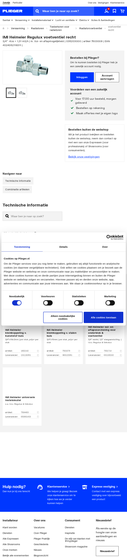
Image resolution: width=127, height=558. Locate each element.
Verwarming (18, 28)
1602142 (30, 351)
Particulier (17, 2)
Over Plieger (40, 533)
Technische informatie (18, 180)
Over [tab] (105, 246)
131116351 (30, 355)
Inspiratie (70, 533)
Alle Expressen (11, 538)
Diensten (7, 533)
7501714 (113, 351)
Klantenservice (117, 2)
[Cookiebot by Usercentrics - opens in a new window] (108, 237)
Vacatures (39, 527)
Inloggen (82, 77)
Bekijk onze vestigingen (84, 156)
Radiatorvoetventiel (90, 28)
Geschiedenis (41, 544)
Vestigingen (103, 2)
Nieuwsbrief (107, 551)
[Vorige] (55, 92)
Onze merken (10, 549)
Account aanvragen (107, 77)
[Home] (4, 28)
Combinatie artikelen (17, 189)
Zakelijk (6, 2)
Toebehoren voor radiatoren (59, 28)
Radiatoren (37, 28)
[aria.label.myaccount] (106, 11)
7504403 (30, 412)
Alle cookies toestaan (103, 317)
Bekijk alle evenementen (16, 555)
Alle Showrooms (11, 544)
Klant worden (10, 527)
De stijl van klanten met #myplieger (77, 539)
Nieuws (38, 549)
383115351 (71, 355)
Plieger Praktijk (42, 538)
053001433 (30, 417)
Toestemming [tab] (22, 246)
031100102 (113, 355)
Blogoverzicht (41, 555)
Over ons (92, 2)
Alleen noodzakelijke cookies (63, 317)
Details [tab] (63, 246)
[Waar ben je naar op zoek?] (68, 11)
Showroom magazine (76, 546)
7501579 (71, 351)
